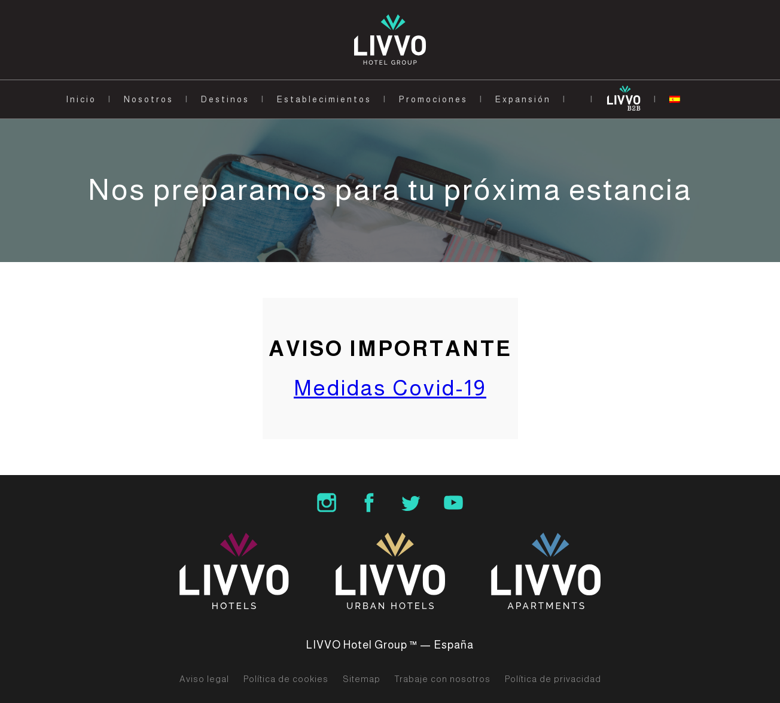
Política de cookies (285, 679)
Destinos (225, 99)
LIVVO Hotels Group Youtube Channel (453, 502)
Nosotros (148, 99)
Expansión (523, 99)
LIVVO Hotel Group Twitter (411, 502)
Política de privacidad (553, 679)
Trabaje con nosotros (442, 679)
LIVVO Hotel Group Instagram (326, 502)
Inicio (81, 99)
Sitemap (361, 679)
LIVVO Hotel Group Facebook (369, 502)
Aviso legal (204, 679)
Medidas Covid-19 (390, 388)
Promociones (433, 99)
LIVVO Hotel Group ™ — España (390, 645)
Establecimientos (324, 99)
